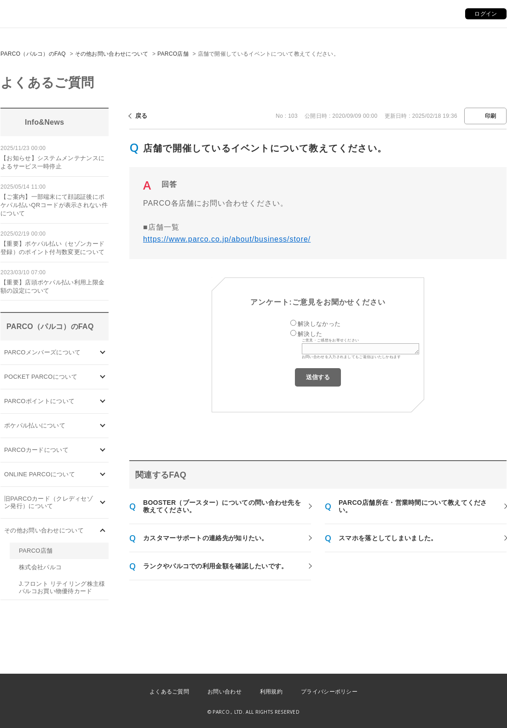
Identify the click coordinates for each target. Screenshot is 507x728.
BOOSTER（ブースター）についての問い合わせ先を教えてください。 (222, 506)
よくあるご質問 (169, 691)
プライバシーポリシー (329, 691)
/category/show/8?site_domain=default (103, 531)
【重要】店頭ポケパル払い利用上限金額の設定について (52, 286)
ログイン (485, 14)
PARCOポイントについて (39, 401)
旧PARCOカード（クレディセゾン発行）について (48, 502)
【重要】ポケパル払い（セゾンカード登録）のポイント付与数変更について (52, 247)
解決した (310, 333)
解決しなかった (319, 323)
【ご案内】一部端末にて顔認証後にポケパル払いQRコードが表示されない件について (54, 205)
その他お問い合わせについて (112, 54)
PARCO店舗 (173, 54)
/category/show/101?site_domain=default (103, 450)
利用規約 (271, 691)
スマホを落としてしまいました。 (388, 538)
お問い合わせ (224, 691)
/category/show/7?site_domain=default (103, 502)
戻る (141, 115)
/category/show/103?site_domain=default (103, 352)
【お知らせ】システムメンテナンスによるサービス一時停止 (52, 162)
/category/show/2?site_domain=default (103, 401)
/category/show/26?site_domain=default (103, 426)
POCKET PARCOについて (40, 376)
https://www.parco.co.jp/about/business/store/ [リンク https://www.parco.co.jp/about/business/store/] (227, 239)
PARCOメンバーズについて (42, 352)
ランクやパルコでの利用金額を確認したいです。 (215, 566)
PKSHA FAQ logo (456, 713)
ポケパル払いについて (34, 425)
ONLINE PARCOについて (39, 474)
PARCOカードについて (36, 449)
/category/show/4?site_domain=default (103, 377)
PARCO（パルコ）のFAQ (33, 54)
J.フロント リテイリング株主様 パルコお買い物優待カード (62, 587)
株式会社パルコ (40, 567)
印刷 (490, 116)
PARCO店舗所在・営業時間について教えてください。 (413, 506)
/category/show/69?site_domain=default (103, 474)
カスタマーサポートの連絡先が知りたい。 (205, 538)
